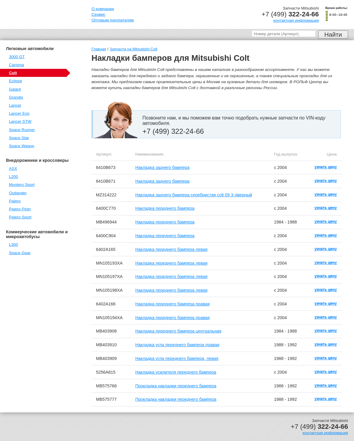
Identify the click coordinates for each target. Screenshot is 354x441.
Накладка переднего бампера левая (171, 249)
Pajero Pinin (20, 209)
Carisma (16, 65)
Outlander (18, 193)
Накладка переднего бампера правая (172, 304)
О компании (102, 9)
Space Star (19, 138)
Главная (98, 49)
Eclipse (15, 81)
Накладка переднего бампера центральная (178, 331)
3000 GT (17, 57)
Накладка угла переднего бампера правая (177, 344)
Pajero (15, 201)
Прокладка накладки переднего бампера (175, 385)
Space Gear (20, 253)
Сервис (98, 14)
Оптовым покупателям (112, 20)
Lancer (15, 105)
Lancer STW (20, 121)
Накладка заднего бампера (162, 167)
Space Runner (22, 130)
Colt (13, 73)
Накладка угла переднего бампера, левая (176, 358)
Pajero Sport (20, 217)
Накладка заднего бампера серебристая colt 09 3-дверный (193, 194)
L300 (13, 244)
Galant (15, 89)
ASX (13, 168)
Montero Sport (22, 184)
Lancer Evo (19, 113)
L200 (13, 176)
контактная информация (296, 20)
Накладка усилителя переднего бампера (175, 372)
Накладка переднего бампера (165, 208)
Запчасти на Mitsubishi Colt (133, 49)
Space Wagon (21, 146)
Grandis (16, 97)
